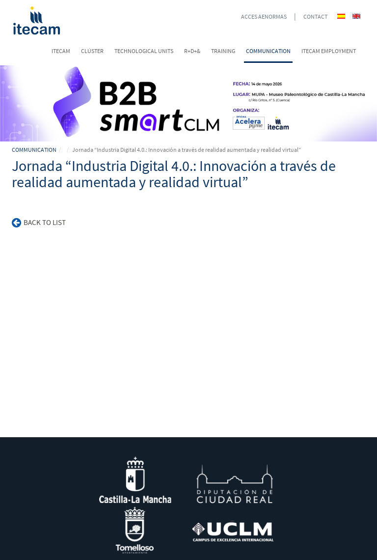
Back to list (39, 222)
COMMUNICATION (34, 149)
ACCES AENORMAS (264, 16)
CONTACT (315, 16)
